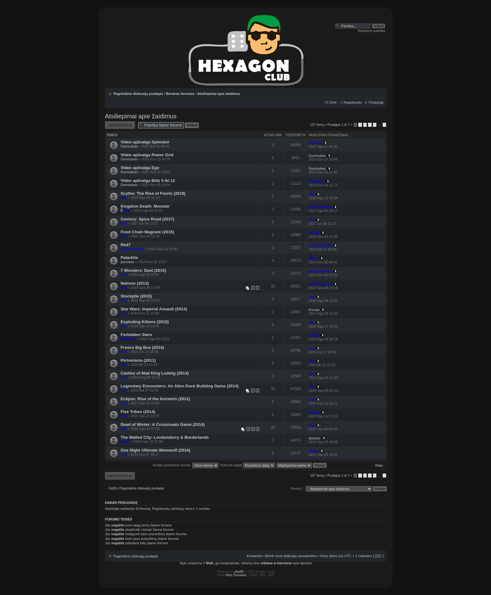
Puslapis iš (339, 125)
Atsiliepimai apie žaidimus (218, 94)
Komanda (254, 556)
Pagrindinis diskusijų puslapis (138, 94)
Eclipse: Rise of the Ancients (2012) (155, 398)
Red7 (126, 244)
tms (124, 197)
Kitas (379, 465)
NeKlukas (316, 181)
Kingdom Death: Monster (145, 206)
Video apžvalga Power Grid (147, 155)
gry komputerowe (227, 563)
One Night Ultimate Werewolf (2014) (155, 450)
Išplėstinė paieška (371, 31)
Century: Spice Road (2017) (147, 219)
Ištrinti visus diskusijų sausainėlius (291, 556)
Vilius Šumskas (235, 575)
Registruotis (353, 102)
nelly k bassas (320, 207)
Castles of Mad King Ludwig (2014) (155, 373)
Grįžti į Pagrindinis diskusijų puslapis (136, 488)
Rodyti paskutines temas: (186, 465)
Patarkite (129, 257)
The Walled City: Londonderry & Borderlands (165, 437)
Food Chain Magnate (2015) (147, 232)
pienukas (127, 262)
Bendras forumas (180, 94)
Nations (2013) (135, 283)
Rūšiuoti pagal (247, 465)
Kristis (313, 233)
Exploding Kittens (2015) (145, 321)
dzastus (314, 438)
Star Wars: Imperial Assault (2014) (154, 309)
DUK (333, 102)
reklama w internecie (276, 563)
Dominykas (129, 146)
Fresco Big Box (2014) (142, 347)
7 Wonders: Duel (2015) (143, 270)
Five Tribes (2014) (138, 411)
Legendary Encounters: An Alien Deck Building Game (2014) (180, 386)
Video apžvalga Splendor (145, 142)
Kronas (313, 310)
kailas (313, 258)
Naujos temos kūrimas (120, 125)
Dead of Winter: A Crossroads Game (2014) (163, 424)
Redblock (128, 339)
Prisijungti (376, 102)
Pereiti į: (297, 488)
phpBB (239, 571)
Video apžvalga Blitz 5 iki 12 (148, 180)
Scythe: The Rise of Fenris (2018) (153, 193)
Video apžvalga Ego (140, 167)
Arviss (313, 335)
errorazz (315, 143)
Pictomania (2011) (138, 360)
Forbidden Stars (136, 334)
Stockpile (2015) (136, 296)
